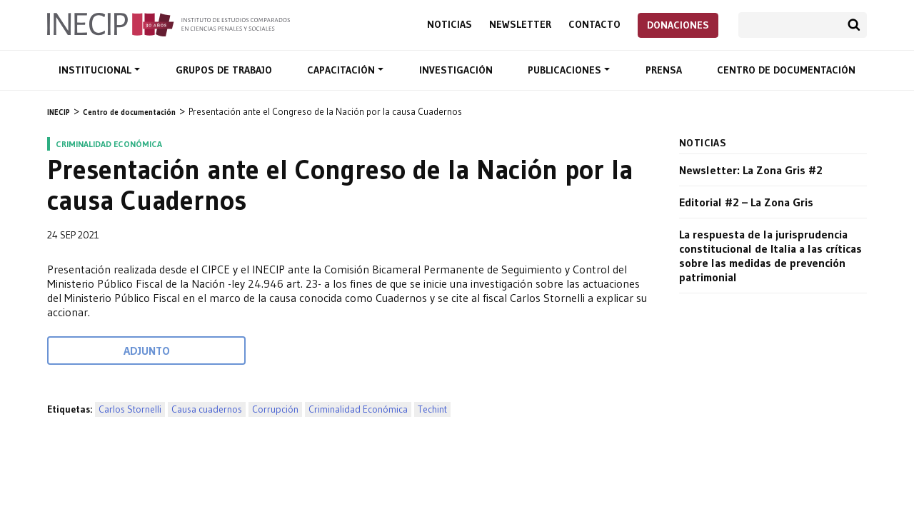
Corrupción (275, 409)
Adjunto (147, 350)
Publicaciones (566, 70)
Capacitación (342, 70)
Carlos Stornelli (130, 409)
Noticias (449, 25)
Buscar (854, 25)
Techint (432, 409)
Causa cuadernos (206, 409)
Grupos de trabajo (224, 70)
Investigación (456, 70)
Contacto (594, 25)
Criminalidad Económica (358, 409)
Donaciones (678, 25)
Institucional (96, 70)
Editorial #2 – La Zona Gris (746, 202)
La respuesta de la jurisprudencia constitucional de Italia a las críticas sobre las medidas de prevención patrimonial (770, 255)
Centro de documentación (786, 70)
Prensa (664, 70)
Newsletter (520, 25)
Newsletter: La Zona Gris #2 (751, 170)
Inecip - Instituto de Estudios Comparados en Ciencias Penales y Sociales (168, 23)
